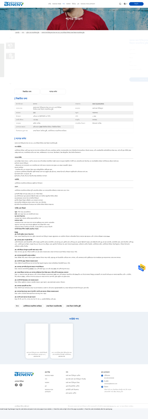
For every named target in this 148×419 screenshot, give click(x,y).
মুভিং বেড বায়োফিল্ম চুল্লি (32, 32)
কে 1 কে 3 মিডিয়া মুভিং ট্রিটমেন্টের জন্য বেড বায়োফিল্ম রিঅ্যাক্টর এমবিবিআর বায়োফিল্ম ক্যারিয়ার (62, 363)
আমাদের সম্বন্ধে (56, 4)
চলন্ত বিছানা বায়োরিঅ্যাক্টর (54, 315)
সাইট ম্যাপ (26, 415)
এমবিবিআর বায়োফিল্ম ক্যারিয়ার (32, 315)
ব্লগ (78, 4)
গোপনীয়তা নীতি (19, 415)
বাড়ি (49, 4)
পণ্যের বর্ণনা (53, 91)
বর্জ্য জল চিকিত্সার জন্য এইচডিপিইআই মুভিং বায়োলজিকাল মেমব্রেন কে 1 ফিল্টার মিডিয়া (37, 363)
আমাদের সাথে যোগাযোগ (88, 4)
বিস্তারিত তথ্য (27, 91)
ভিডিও (74, 4)
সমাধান (68, 4)
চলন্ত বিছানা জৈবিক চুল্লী (73, 315)
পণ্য (64, 4)
